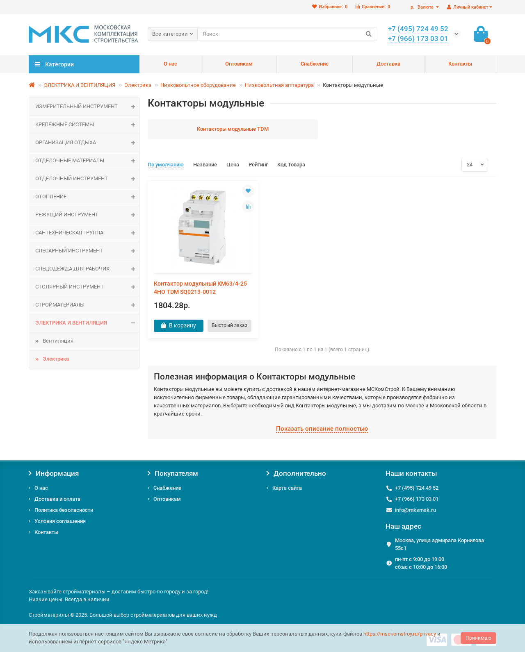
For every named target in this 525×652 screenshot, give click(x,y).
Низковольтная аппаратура (279, 85)
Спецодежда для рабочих (87, 269)
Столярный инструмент (87, 287)
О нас (170, 64)
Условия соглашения (60, 521)
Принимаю (478, 638)
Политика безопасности (63, 510)
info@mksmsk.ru (415, 510)
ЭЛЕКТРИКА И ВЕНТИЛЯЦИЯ (79, 85)
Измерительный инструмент (87, 107)
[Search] (287, 34)
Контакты (460, 64)
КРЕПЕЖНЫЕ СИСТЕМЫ (87, 125)
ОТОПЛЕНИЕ (87, 197)
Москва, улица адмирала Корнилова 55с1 (439, 545)
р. (423, 7)
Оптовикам (239, 64)
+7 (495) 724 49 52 (416, 488)
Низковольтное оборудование (198, 85)
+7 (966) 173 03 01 (416, 499)
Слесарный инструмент (87, 251)
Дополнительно (296, 473)
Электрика (137, 85)
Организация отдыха (87, 143)
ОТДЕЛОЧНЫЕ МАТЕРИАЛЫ (87, 161)
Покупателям (173, 473)
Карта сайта (287, 488)
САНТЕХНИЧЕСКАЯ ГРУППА (87, 233)
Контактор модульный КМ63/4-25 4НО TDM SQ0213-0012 (200, 287)
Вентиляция (58, 341)
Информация (54, 473)
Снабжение (315, 64)
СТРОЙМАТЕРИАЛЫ (87, 305)
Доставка (388, 64)
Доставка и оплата (57, 499)
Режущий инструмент (87, 215)
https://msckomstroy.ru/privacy (399, 634)
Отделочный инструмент (87, 179)
